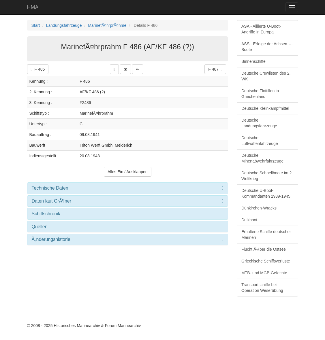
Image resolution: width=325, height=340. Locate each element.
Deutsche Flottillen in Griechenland (260, 93)
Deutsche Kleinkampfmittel (265, 108)
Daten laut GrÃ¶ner (52, 201)
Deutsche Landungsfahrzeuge (259, 123)
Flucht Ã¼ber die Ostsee (263, 249)
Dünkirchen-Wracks (259, 208)
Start (35, 25)
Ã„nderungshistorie (51, 239)
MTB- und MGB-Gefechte (264, 273)
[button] (114, 69)
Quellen (40, 226)
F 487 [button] (215, 69)
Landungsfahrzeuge (64, 25)
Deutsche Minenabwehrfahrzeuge (262, 158)
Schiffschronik (46, 213)
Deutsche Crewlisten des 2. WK (265, 76)
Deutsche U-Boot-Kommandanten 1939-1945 (265, 193)
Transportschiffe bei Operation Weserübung (262, 287)
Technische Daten (50, 188)
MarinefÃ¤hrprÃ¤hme (107, 25)
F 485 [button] (38, 69)
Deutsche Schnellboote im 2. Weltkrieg (267, 176)
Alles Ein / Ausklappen (128, 171)
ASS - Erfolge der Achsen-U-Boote (267, 46)
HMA (33, 7)
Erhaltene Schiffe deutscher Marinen (266, 234)
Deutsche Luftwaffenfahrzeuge (259, 140)
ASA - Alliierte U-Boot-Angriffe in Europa (261, 29)
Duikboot (249, 220)
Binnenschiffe (253, 61)
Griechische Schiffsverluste (265, 261)
